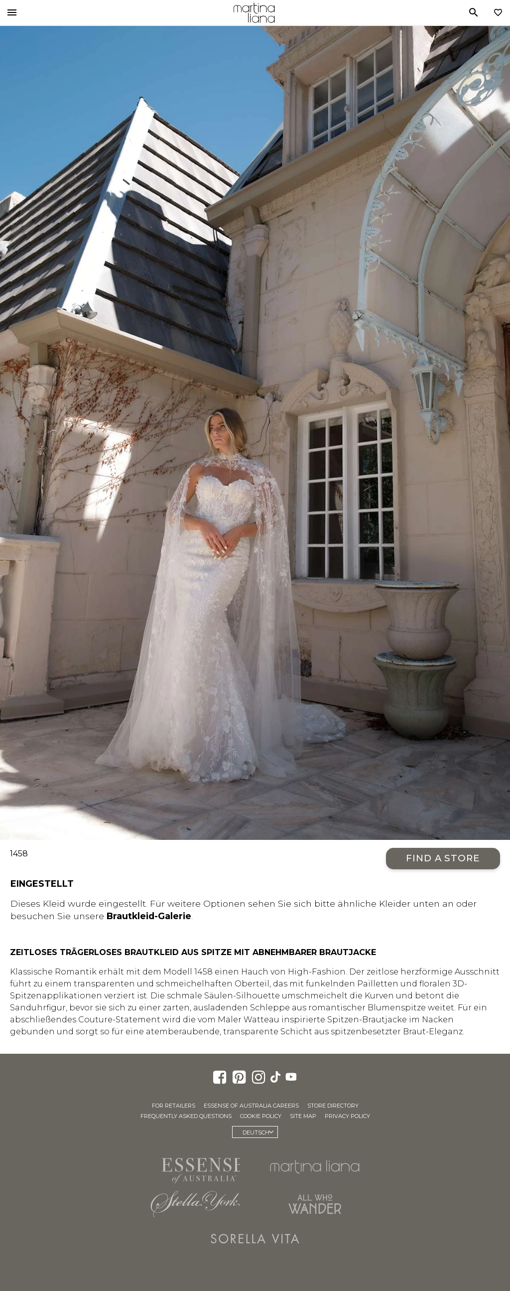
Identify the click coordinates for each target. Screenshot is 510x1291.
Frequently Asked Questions (186, 1116)
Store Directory (333, 1105)
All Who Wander (315, 1204)
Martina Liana (254, 12)
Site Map (303, 1116)
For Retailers (173, 1105)
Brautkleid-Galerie (149, 916)
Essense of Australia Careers (251, 1105)
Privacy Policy (347, 1116)
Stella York (195, 1204)
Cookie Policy (260, 1116)
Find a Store (443, 858)
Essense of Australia (195, 1169)
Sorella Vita (255, 1239)
